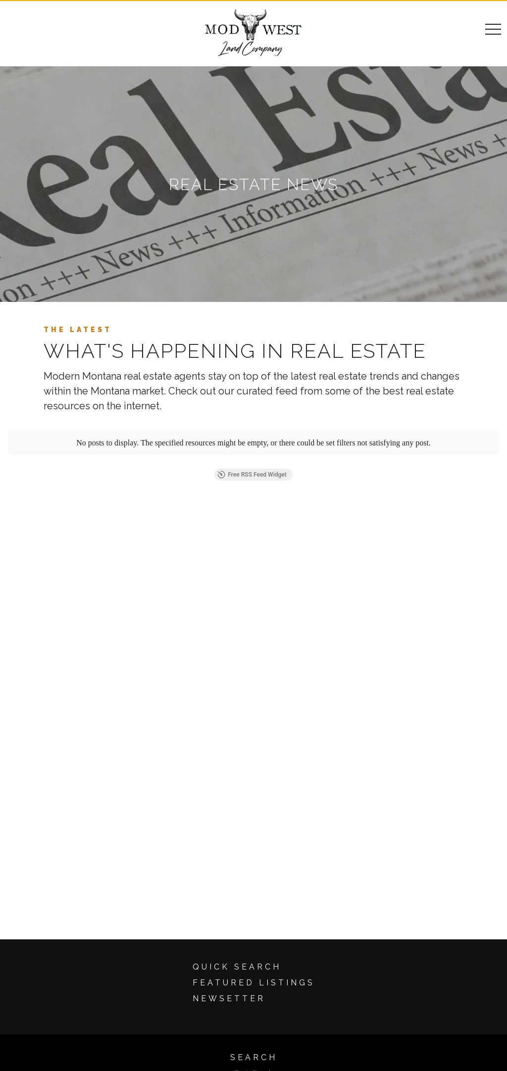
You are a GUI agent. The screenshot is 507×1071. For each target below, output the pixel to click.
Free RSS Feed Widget (252, 475)
